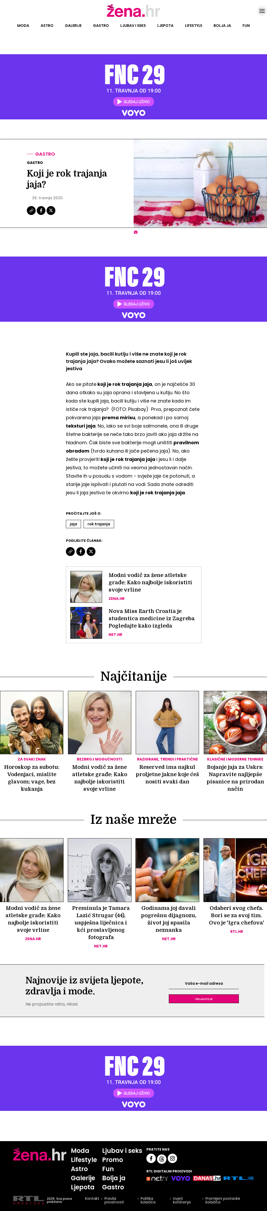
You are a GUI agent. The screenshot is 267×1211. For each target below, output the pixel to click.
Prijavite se (204, 998)
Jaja (73, 524)
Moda (23, 25)
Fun (246, 25)
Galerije (73, 25)
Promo (112, 1159)
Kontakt (92, 1199)
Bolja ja (222, 25)
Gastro (101, 25)
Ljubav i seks (133, 25)
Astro (47, 25)
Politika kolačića (148, 1200)
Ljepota (165, 25)
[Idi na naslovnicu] (133, 16)
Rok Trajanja (99, 524)
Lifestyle (193, 25)
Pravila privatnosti (114, 1200)
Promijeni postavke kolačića (223, 1200)
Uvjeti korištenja (182, 1200)
